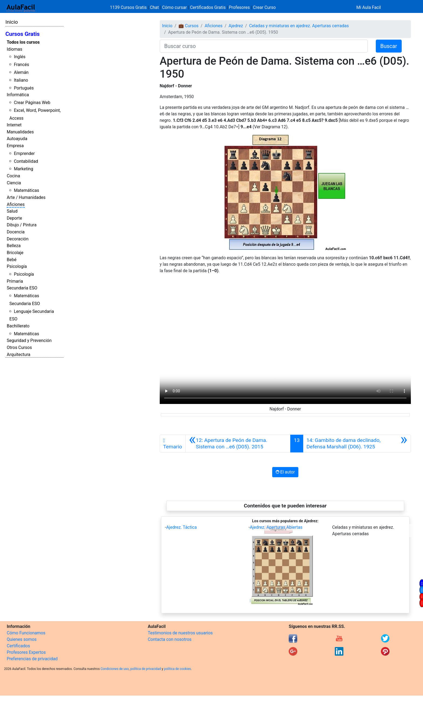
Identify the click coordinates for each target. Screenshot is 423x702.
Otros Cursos (19, 347)
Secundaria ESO (22, 288)
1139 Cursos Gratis (129, 7)
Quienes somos (22, 639)
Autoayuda (17, 138)
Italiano (21, 80)
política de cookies (177, 669)
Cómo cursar (174, 7)
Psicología (17, 266)
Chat (154, 7)
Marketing (23, 168)
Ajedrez (235, 25)
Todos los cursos (23, 42)
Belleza (14, 245)
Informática (18, 94)
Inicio (11, 22)
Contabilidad (26, 161)
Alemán (21, 72)
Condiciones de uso (115, 669)
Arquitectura (18, 354)
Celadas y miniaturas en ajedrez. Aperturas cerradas (299, 25)
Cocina (13, 175)
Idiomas (14, 49)
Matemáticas (26, 190)
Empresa (15, 145)
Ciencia (14, 182)
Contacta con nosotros (170, 639)
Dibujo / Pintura (21, 224)
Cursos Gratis (22, 34)
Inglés (19, 56)
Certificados (18, 645)
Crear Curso (264, 7)
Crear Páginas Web (32, 102)
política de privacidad (145, 669)
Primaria (15, 281)
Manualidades (20, 131)
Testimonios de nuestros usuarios (180, 632)
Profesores (239, 7)
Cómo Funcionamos (26, 632)
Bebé (11, 259)
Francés (21, 64)
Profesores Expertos (26, 652)
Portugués (24, 88)
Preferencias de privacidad (32, 658)
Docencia (16, 231)
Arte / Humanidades (26, 197)
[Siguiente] (357, 443)
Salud (12, 211)
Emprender (24, 153)
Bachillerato (18, 325)
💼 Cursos (189, 25)
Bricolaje (15, 252)
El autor (285, 472)
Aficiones (16, 204)
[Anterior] (238, 443)
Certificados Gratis (208, 7)
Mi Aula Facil (368, 7)
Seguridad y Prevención (29, 340)
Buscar (388, 46)
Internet (14, 124)
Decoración (18, 238)
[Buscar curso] (264, 46)
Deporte (14, 218)
